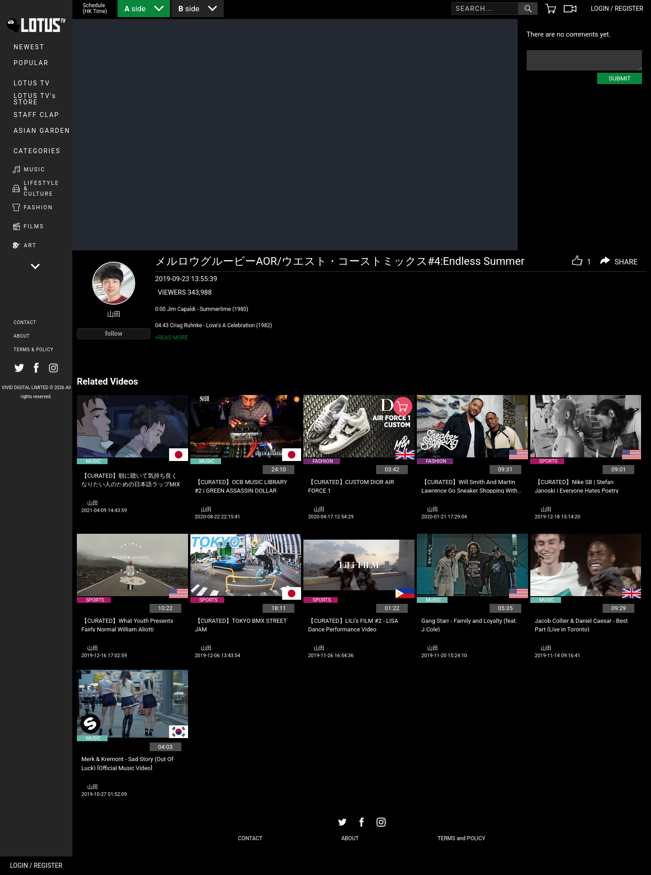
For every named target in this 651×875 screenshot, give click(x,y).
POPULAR (31, 62)
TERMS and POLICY (461, 838)
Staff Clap (36, 114)
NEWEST (29, 47)
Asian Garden (42, 130)
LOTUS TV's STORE (35, 99)
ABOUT (22, 336)
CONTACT (25, 322)
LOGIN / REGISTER (36, 865)
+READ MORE (171, 337)
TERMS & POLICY (33, 349)
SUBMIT (620, 78)
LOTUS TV (32, 83)
